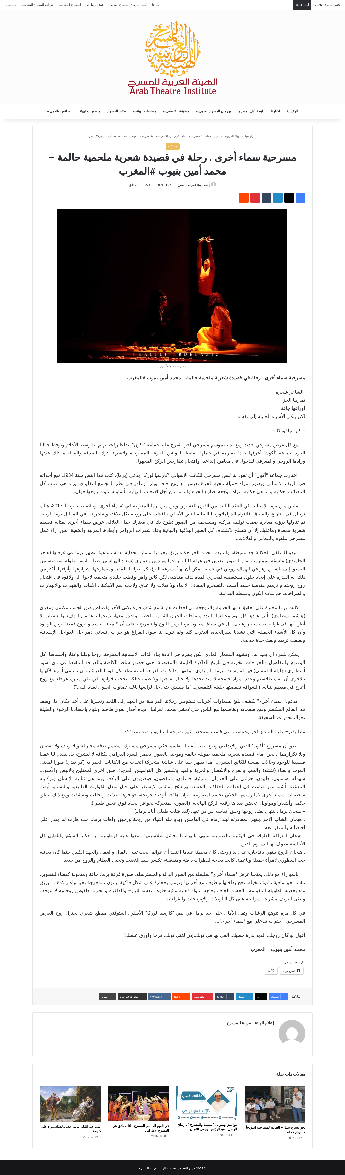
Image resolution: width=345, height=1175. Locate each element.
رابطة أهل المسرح (251, 111)
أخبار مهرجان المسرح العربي (128, 4)
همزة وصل (97, 4)
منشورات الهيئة (90, 111)
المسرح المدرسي (69, 4)
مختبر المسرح (117, 111)
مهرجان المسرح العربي (215, 111)
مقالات (207, 136)
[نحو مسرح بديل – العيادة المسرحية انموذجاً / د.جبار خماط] (274, 1102)
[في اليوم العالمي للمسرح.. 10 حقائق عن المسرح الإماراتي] (138, 1101)
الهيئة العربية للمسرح (228, 136)
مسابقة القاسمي (178, 111)
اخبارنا (156, 4)
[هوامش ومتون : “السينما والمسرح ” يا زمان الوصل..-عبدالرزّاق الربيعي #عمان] (206, 1101)
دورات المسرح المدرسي (37, 4)
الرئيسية (292, 111)
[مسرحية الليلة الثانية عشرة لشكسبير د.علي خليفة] (70, 1102)
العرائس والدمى (61, 111)
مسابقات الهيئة (146, 111)
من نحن (11, 4)
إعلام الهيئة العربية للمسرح (192, 185)
